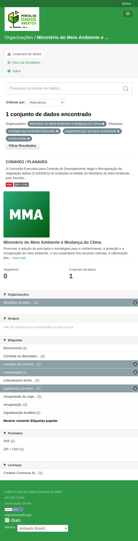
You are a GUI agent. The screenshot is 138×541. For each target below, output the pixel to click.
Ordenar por (15, 102)
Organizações (19, 37)
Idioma (10, 527)
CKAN (12, 520)
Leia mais (19, 258)
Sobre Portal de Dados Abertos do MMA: (34, 492)
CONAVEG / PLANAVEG (27, 162)
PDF (9, 184)
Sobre (14, 71)
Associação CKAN (18, 503)
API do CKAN (14, 497)
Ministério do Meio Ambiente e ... (72, 37)
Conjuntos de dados (24, 54)
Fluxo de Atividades (24, 62)
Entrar (126, 3)
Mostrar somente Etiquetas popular (30, 421)
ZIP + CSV (21, 184)
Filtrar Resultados (22, 145)
